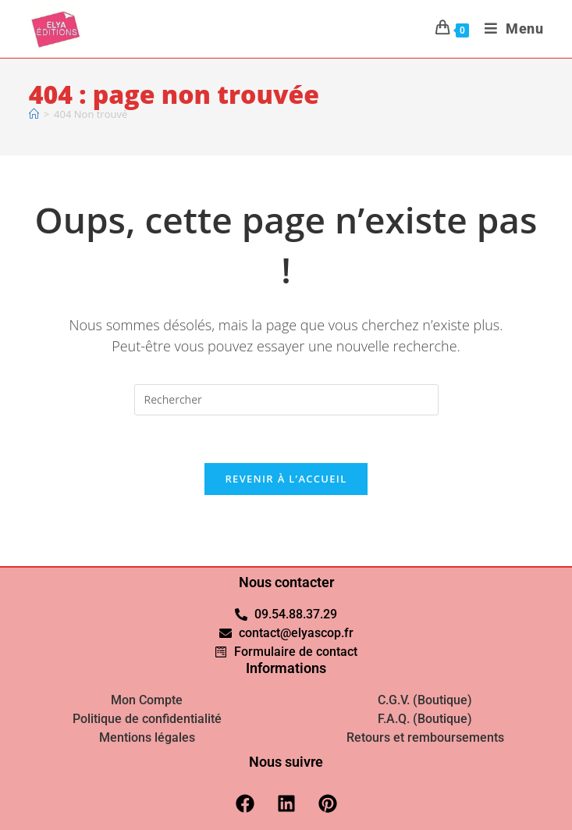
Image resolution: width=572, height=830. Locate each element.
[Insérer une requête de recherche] (286, 399)
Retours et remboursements (425, 737)
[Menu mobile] (508, 28)
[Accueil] (34, 114)
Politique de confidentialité (147, 718)
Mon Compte (147, 700)
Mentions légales (147, 737)
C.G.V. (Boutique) (425, 700)
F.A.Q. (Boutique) (425, 718)
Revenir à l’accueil (285, 479)
